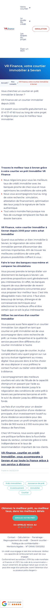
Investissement (17, 488)
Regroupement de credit (15, 540)
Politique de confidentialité (25, 543)
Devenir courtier (39, 540)
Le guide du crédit (23, 21)
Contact (11, 537)
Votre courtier (24, 8)
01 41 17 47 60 (25, 527)
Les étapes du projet (23, 36)
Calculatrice (24, 537)
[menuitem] (24, 8)
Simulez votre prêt (25, 518)
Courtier (25, 493)
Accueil (4, 83)
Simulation (41, 29)
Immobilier (35, 488)
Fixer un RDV (24, 50)
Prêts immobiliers (14, 483)
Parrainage (37, 537)
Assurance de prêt (36, 483)
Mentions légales (15, 546)
